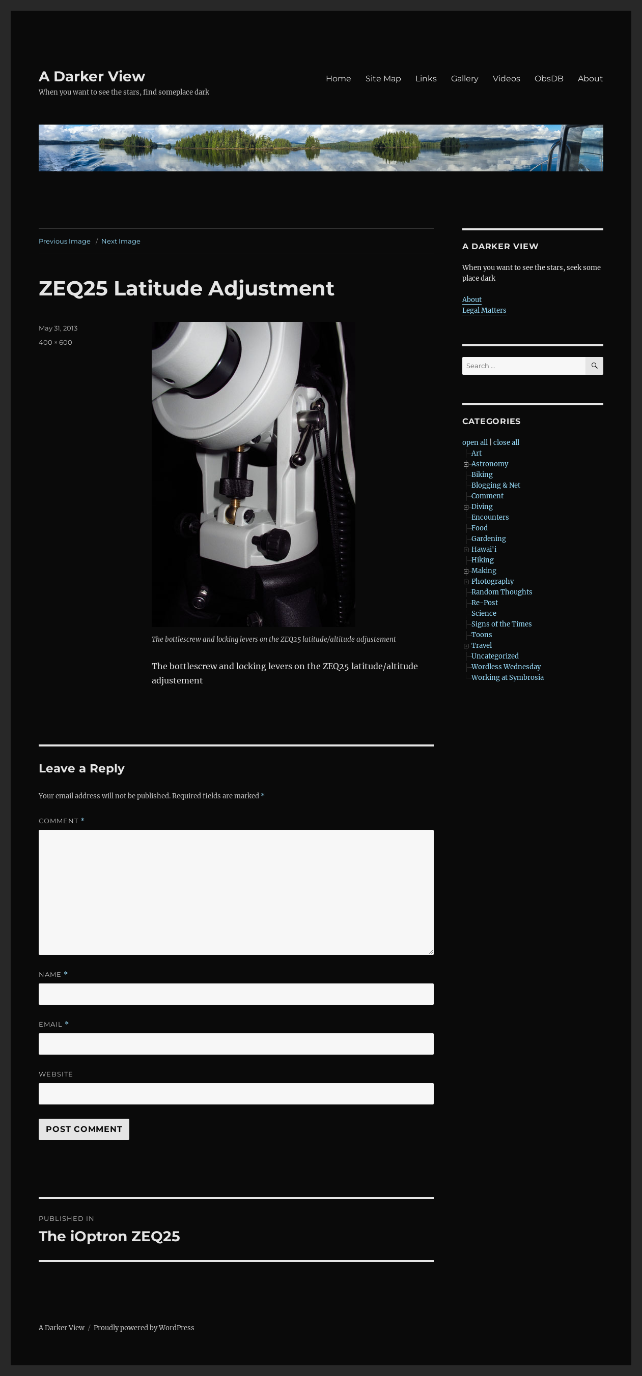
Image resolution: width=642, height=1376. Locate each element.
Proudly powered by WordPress (144, 1328)
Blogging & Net (495, 485)
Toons (481, 635)
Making (483, 570)
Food (479, 528)
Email (54, 1024)
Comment (62, 821)
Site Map (383, 78)
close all (506, 442)
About (590, 78)
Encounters (490, 517)
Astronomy (489, 464)
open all (475, 442)
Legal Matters (484, 310)
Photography (492, 581)
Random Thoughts (502, 592)
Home (338, 78)
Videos (506, 78)
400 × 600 (55, 342)
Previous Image (65, 241)
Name (53, 974)
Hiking (482, 560)
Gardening (488, 538)
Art (476, 453)
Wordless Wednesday (506, 667)
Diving (482, 506)
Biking (482, 474)
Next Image (121, 241)
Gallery (465, 78)
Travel (481, 645)
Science (483, 613)
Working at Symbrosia (507, 677)
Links (426, 78)
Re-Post (484, 603)
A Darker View (92, 76)
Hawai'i (483, 549)
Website (56, 1074)
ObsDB (549, 78)
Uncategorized (495, 656)
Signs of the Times (501, 624)
